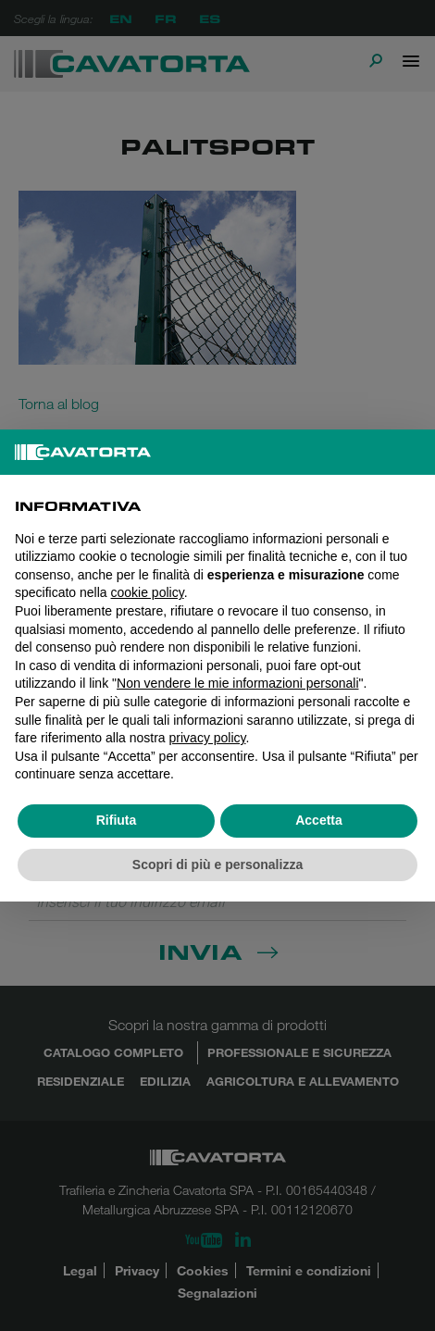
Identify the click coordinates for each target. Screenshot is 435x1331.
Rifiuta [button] (116, 820)
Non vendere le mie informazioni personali (237, 683)
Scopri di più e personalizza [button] (217, 864)
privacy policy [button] (207, 737)
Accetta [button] (318, 820)
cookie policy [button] (147, 592)
